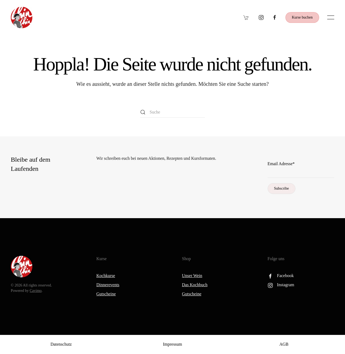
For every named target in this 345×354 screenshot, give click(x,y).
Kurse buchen (302, 17)
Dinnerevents (107, 284)
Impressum (172, 344)
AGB (283, 344)
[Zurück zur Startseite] (21, 17)
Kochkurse (105, 275)
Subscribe (281, 188)
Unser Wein (192, 275)
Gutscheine (106, 294)
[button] (330, 17)
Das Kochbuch (195, 284)
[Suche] (172, 112)
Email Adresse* (281, 163)
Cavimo (36, 291)
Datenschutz (61, 344)
